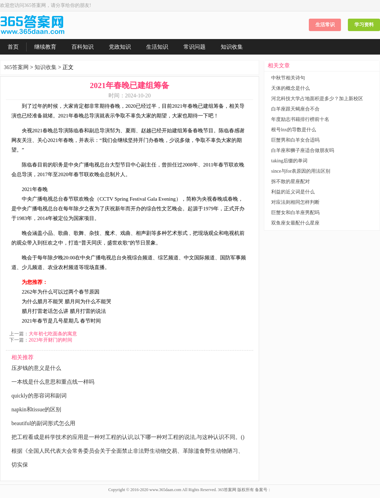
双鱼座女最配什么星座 (295, 223)
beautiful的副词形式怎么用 (43, 423)
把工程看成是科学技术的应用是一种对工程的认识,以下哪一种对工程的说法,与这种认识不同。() (128, 437)
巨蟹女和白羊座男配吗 (295, 212)
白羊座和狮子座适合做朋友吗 (302, 150)
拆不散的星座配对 (290, 181)
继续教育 (45, 47)
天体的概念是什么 (290, 88)
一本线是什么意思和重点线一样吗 (52, 382)
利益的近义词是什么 (293, 191)
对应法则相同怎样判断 (295, 202)
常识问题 (194, 47)
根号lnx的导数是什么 (293, 129)
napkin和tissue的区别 (36, 409)
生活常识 (325, 24)
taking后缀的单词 (289, 160)
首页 (13, 47)
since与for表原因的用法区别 (300, 171)
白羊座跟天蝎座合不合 (295, 109)
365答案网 (16, 67)
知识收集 (232, 47)
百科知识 (83, 47)
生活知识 (157, 47)
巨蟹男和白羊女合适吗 (295, 140)
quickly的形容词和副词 (39, 396)
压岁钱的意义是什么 (36, 368)
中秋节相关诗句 (288, 77)
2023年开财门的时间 (50, 340)
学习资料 (364, 24)
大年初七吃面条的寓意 (53, 333)
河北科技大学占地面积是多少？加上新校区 (317, 98)
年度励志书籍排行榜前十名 (300, 119)
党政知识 (120, 47)
